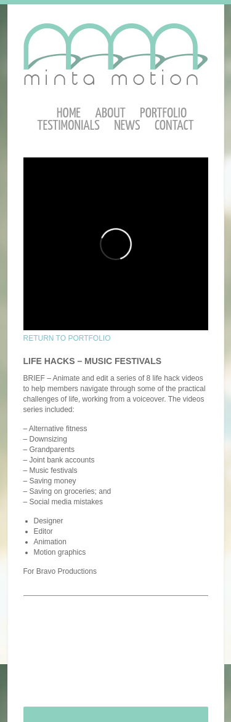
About (110, 113)
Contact (174, 126)
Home (69, 113)
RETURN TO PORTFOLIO (67, 338)
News (127, 126)
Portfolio (163, 113)
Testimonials (69, 126)
